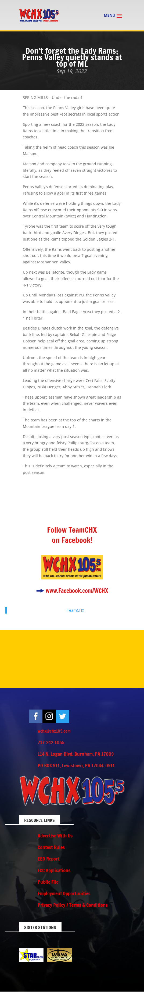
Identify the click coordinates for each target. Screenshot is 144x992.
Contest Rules (51, 847)
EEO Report (48, 858)
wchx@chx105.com (54, 731)
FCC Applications (54, 870)
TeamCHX (75, 610)
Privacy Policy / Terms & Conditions (73, 904)
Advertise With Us (55, 835)
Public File (48, 881)
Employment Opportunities (64, 893)
